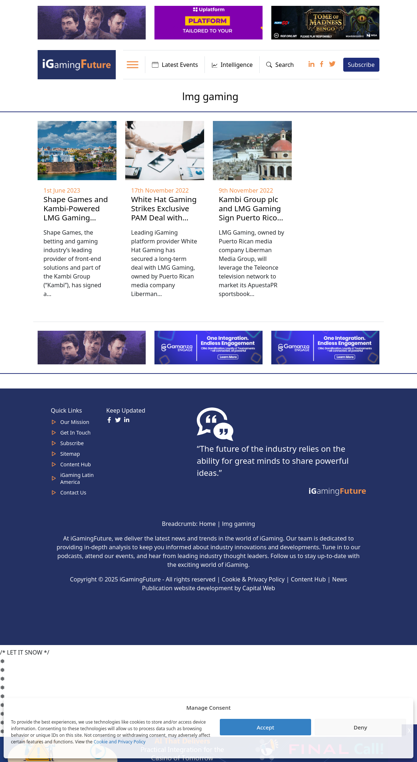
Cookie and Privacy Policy (119, 742)
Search (280, 65)
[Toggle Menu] (132, 64)
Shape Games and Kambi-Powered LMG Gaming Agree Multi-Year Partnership (75, 217)
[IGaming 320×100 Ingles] (209, 347)
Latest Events (175, 65)
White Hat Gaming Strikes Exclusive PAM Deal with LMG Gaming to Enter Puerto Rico (163, 217)
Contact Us (73, 492)
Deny (360, 727)
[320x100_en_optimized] (209, 22)
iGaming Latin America (77, 478)
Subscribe (361, 65)
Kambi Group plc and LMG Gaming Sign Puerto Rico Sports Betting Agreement (250, 217)
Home (207, 524)
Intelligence (232, 65)
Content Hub (75, 464)
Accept (265, 727)
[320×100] (92, 22)
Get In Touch (75, 432)
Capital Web (258, 588)
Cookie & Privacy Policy (253, 579)
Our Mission (74, 421)
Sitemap (70, 453)
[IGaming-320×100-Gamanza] (326, 347)
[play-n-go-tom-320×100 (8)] (326, 22)
